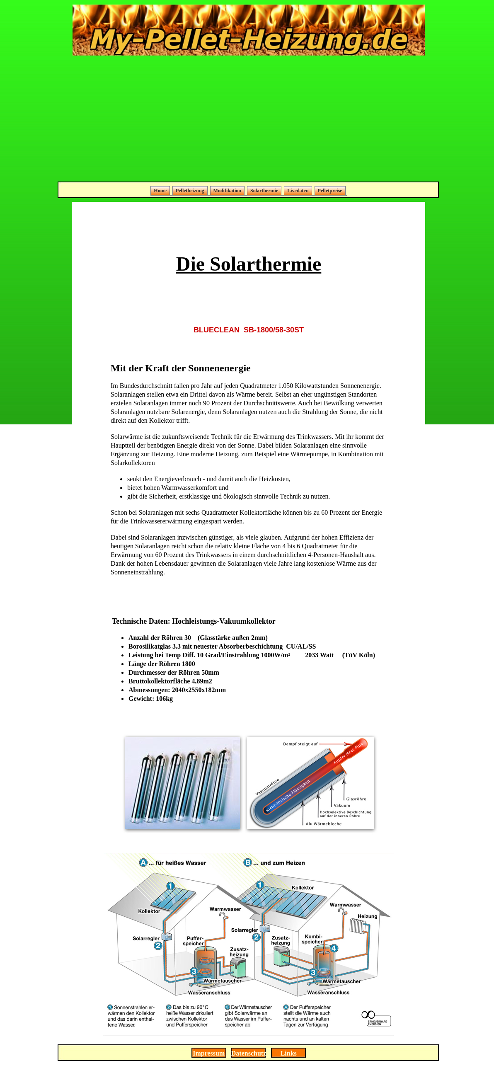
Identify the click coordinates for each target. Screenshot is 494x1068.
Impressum (209, 1053)
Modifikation (227, 191)
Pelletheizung (190, 191)
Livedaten (297, 191)
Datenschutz (248, 1053)
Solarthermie (264, 191)
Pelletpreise (330, 191)
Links (289, 1053)
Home (160, 191)
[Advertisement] (249, 119)
